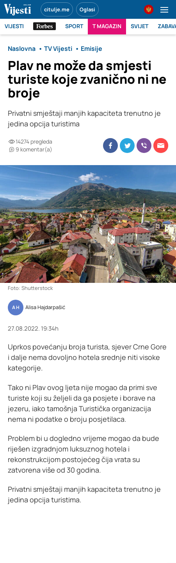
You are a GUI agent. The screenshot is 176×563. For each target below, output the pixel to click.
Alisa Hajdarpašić (45, 307)
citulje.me (56, 9)
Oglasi (87, 9)
